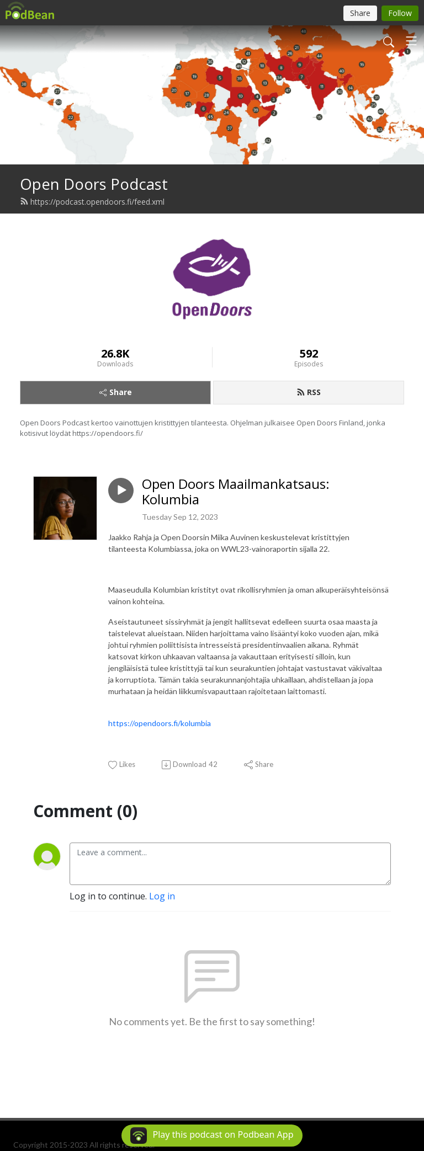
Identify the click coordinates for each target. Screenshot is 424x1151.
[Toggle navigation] (411, 40)
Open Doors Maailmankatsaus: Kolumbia (236, 492)
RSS (308, 392)
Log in (162, 896)
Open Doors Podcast (94, 184)
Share (115, 392)
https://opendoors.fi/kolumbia (159, 723)
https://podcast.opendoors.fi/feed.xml (92, 201)
